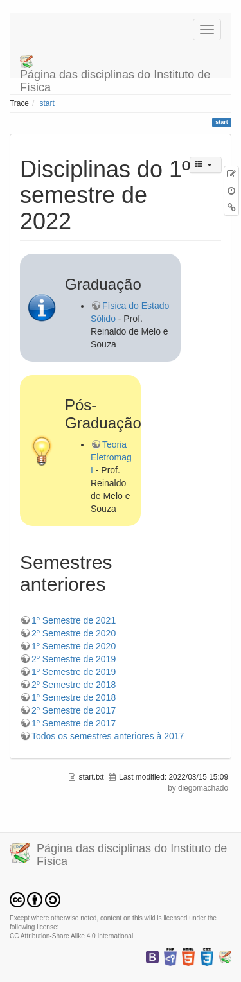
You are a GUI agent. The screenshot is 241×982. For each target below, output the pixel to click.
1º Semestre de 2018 (73, 697)
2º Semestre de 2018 (73, 685)
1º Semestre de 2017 (73, 723)
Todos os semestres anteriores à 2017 (107, 736)
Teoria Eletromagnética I (123, 457)
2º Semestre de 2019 (73, 659)
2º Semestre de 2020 (73, 633)
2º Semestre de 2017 (73, 710)
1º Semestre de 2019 (73, 672)
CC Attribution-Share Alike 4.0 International (71, 936)
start (47, 103)
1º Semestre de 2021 (73, 620)
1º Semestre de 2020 (73, 646)
